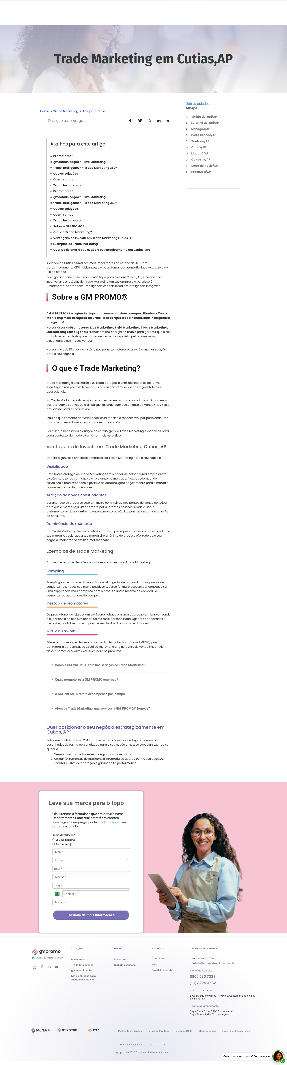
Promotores (78, 959)
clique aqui (110, 822)
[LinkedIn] (49, 967)
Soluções (106, 16)
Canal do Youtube (162, 970)
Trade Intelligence (82, 965)
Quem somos (63, 179)
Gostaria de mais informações (91, 915)
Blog (154, 964)
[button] (108, 665)
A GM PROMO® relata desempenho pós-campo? (90, 694)
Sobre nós (120, 959)
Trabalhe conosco (67, 185)
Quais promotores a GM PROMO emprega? (86, 679)
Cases (137, 15)
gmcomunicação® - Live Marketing (79, 162)
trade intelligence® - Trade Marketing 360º (85, 168)
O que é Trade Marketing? (72, 232)
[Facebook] (42, 967)
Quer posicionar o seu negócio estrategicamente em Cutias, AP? (101, 250)
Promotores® (63, 156)
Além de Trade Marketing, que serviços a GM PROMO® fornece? (102, 708)
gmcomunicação (81, 970)
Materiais (155, 15)
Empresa (178, 15)
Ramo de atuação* (63, 835)
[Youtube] (56, 967)
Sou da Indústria (63, 840)
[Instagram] (34, 967)
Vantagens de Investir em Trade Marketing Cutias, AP (93, 238)
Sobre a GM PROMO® (68, 226)
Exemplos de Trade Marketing (75, 244)
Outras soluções (65, 173)
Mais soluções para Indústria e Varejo (83, 977)
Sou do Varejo (62, 844)
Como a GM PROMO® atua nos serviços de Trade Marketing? (100, 665)
